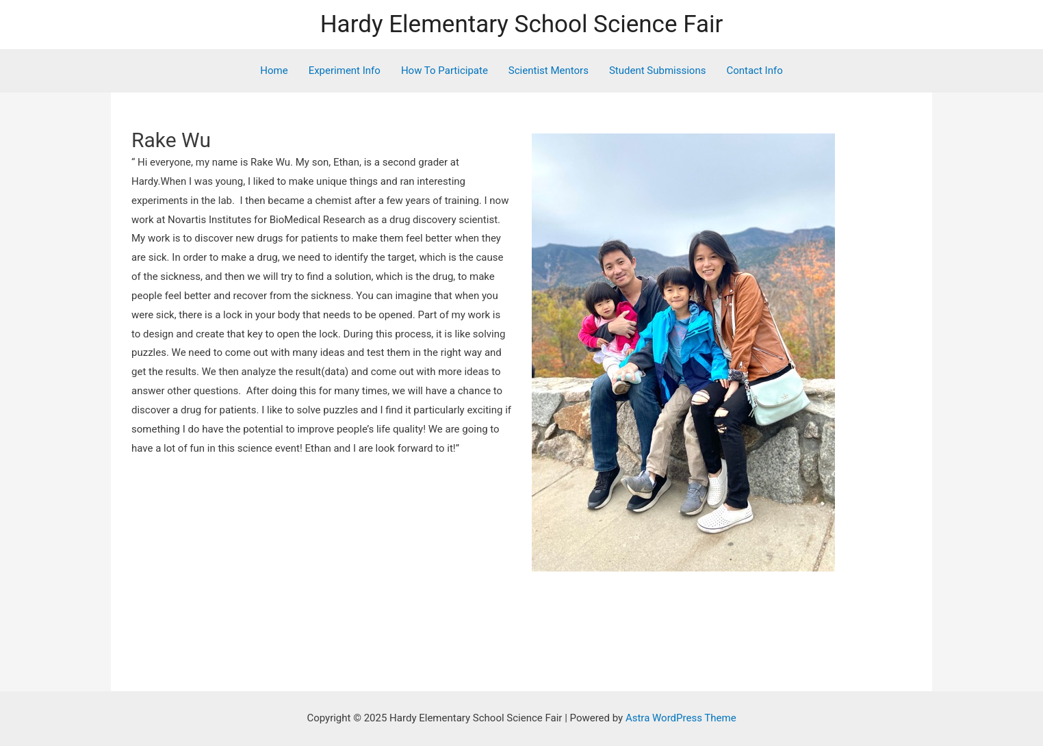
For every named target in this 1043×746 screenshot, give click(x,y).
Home (273, 70)
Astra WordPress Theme (681, 718)
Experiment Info (345, 70)
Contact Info (754, 70)
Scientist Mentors (548, 70)
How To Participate (444, 70)
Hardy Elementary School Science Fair (521, 24)
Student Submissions (657, 70)
